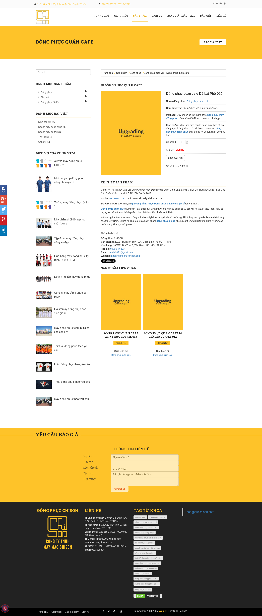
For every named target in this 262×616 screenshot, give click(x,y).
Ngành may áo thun (48, 132)
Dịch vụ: (88, 473)
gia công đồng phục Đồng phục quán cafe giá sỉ (158, 203)
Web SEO (164, 611)
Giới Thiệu (122, 15)
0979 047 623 (175, 158)
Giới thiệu (56, 611)
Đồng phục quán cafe (177, 73)
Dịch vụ (158, 15)
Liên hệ (222, 15)
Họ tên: (88, 456)
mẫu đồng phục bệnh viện (146, 568)
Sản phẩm (141, 15)
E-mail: (88, 462)
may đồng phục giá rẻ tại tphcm (148, 538)
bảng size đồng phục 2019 (146, 579)
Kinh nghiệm (44, 122)
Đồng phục (46, 92)
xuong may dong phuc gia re (146, 584)
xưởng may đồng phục (144, 533)
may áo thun (140, 517)
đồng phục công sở (158, 517)
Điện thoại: (90, 467)
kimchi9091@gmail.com (121, 252)
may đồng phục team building (147, 563)
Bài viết (207, 15)
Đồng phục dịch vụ (154, 73)
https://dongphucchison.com (125, 255)
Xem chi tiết (121, 343)
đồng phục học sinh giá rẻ (146, 522)
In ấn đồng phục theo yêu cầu (72, 364)
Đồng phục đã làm (50, 102)
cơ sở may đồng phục (144, 543)
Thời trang (43, 137)
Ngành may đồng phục (50, 127)
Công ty (42, 142)
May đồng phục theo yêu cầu (71, 399)
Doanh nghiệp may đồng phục (72, 276)
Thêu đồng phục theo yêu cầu (72, 381)
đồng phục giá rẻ (166, 221)
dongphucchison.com (200, 512)
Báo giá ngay (213, 42)
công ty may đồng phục (145, 553)
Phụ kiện (45, 97)
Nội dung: (89, 479)
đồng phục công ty (143, 573)
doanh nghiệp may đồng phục (147, 548)
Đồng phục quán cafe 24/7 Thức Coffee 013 (121, 335)
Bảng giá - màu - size (182, 15)
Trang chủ (103, 15)
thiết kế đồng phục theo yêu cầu (148, 558)
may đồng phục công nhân (146, 527)
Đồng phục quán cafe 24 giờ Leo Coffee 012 (163, 335)
